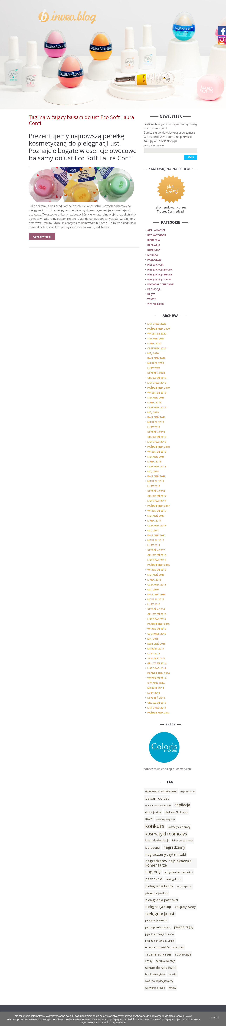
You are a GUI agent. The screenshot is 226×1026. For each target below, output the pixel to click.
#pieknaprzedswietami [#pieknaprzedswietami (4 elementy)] (161, 791)
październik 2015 (158, 624)
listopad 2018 (156, 441)
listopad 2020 (156, 323)
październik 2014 (158, 673)
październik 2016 (158, 565)
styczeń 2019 (156, 432)
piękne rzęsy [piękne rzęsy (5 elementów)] (183, 927)
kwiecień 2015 (156, 643)
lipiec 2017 (154, 520)
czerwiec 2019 (156, 407)
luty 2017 (153, 545)
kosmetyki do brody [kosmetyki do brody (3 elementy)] (179, 827)
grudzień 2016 (156, 555)
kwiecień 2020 (156, 358)
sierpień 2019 (155, 397)
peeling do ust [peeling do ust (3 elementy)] (174, 879)
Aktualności (156, 230)
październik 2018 (158, 446)
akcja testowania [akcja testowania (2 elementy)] (187, 791)
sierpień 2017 (155, 515)
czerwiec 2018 (156, 466)
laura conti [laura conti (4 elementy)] (152, 848)
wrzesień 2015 (156, 629)
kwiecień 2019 (156, 417)
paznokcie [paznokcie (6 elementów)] (153, 878)
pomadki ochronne (160, 284)
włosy (151, 299)
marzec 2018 (155, 481)
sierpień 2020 (155, 338)
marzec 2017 (155, 540)
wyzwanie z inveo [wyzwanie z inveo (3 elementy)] (155, 987)
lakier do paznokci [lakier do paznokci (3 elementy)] (182, 840)
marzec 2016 (155, 599)
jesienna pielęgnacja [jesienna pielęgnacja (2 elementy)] (165, 819)
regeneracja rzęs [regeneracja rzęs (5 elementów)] (158, 954)
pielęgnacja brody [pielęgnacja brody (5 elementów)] (159, 886)
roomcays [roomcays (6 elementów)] (183, 954)
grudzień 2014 (156, 663)
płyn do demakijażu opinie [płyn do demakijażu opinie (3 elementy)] (160, 940)
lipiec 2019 (154, 402)
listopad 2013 (156, 707)
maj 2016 (153, 589)
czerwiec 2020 (156, 348)
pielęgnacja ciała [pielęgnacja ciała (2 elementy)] (184, 886)
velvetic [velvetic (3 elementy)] (172, 974)
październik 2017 (158, 505)
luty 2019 (153, 427)
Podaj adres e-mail (154, 145)
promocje (154, 289)
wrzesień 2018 (156, 451)
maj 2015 (153, 638)
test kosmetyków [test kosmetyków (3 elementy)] (155, 974)
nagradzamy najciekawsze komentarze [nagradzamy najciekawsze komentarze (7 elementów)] (168, 863)
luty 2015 (153, 653)
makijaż (152, 254)
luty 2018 (153, 486)
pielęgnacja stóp (159, 279)
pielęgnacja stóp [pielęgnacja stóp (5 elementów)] (158, 906)
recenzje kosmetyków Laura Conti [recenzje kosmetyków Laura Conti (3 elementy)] (164, 947)
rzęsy (151, 294)
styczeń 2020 (156, 373)
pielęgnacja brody (159, 269)
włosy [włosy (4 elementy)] (172, 988)
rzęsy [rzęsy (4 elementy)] (148, 961)
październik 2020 (158, 328)
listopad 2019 (156, 382)
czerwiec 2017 (156, 525)
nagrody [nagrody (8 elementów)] (153, 871)
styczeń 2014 (156, 697)
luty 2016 (153, 604)
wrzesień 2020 (156, 333)
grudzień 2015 (156, 614)
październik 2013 (158, 712)
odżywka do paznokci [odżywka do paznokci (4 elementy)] (178, 872)
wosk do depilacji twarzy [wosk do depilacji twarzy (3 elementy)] (159, 981)
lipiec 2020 (154, 343)
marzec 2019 (155, 422)
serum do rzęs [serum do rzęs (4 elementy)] (165, 961)
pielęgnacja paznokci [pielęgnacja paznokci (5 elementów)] (161, 900)
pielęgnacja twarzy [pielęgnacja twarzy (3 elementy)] (185, 907)
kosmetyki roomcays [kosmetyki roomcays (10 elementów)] (166, 834)
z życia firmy (155, 304)
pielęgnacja (155, 264)
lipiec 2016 (154, 579)
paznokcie (154, 259)
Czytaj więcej (42, 236)
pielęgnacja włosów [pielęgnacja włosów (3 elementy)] (156, 920)
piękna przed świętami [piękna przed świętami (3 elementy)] (158, 927)
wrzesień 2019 (156, 392)
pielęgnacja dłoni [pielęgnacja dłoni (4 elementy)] (156, 893)
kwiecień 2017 (156, 535)
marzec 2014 (155, 688)
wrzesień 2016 (156, 569)
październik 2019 (158, 387)
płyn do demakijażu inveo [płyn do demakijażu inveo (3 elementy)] (159, 934)
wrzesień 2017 (156, 510)
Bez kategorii (156, 235)
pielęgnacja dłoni (159, 274)
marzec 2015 (155, 648)
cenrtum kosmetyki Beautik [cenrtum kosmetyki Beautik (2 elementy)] (158, 805)
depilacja (153, 245)
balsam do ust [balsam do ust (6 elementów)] (157, 798)
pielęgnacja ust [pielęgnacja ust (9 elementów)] (160, 913)
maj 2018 (153, 471)
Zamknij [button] (215, 1017)
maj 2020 (153, 353)
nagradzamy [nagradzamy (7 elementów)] (174, 847)
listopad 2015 (156, 619)
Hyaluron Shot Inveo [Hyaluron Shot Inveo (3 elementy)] (176, 812)
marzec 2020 (155, 363)
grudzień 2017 (156, 496)
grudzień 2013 (156, 702)
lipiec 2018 (154, 461)
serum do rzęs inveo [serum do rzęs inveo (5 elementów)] (160, 967)
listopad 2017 (156, 501)
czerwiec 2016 (156, 584)
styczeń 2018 (156, 491)
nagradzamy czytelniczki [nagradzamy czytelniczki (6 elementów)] (165, 854)
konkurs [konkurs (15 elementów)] (154, 826)
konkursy (154, 250)
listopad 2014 (156, 668)
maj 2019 (153, 412)
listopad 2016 (156, 560)
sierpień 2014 (155, 683)
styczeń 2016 (156, 609)
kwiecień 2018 (156, 476)
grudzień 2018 (156, 437)
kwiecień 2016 (156, 594)
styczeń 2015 (156, 658)
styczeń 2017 (156, 550)
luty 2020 (153, 368)
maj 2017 (153, 530)
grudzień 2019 (156, 377)
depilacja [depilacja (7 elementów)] (182, 804)
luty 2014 (153, 692)
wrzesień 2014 (156, 678)
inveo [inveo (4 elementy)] (149, 819)
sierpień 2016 (155, 574)
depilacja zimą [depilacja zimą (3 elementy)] (153, 812)
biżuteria (153, 240)
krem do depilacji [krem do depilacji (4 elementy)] (157, 840)
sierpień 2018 (155, 456)
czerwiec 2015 (156, 633)
